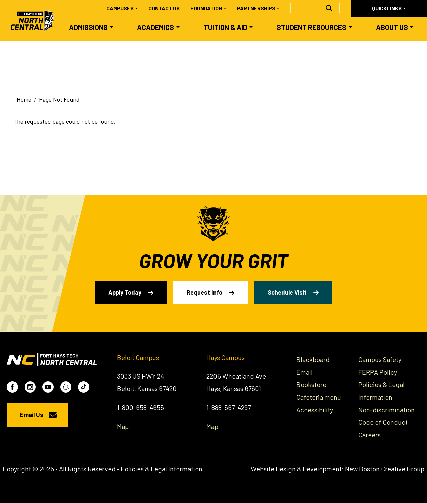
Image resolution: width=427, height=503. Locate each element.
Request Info (204, 292)
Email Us (31, 414)
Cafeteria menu (318, 397)
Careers (369, 435)
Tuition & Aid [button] (225, 27)
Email (304, 372)
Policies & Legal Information (161, 469)
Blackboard (313, 359)
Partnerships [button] (256, 8)
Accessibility (314, 410)
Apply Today (124, 292)
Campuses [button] (120, 8)
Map (123, 426)
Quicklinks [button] (387, 8)
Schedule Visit (287, 292)
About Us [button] (392, 27)
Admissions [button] (88, 27)
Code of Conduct (383, 422)
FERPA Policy (377, 372)
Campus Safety (379, 359)
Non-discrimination (386, 410)
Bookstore (311, 384)
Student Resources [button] (311, 27)
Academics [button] (155, 27)
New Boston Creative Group (384, 469)
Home (24, 99)
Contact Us (164, 8)
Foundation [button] (206, 8)
